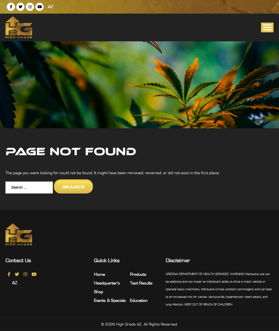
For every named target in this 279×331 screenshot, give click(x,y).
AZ (50, 7)
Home (99, 274)
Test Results (141, 283)
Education (138, 300)
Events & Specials (110, 300)
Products (138, 274)
